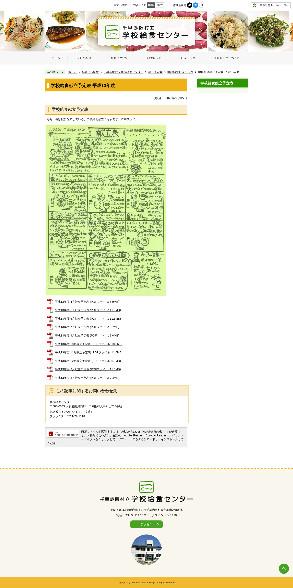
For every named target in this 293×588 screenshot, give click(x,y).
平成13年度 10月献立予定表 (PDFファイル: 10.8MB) (88, 344)
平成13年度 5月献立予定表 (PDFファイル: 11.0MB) (88, 310)
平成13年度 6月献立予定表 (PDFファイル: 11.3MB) (88, 318)
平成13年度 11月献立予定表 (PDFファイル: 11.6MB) (88, 352)
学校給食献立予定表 (180, 72)
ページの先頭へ (279, 564)
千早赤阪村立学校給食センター (123, 72)
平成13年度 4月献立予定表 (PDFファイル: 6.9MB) (87, 301)
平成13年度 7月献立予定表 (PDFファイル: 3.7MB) (87, 327)
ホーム (72, 72)
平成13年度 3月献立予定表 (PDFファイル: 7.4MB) (87, 377)
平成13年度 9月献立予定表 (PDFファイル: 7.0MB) (87, 335)
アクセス (146, 524)
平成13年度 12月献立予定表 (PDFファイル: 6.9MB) (88, 361)
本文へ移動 (120, 5)
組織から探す (90, 72)
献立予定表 (155, 72)
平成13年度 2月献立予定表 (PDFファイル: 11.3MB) (88, 369)
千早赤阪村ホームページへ (273, 5)
